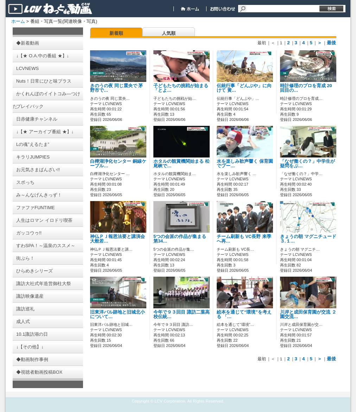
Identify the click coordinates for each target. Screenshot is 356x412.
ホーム (18, 21)
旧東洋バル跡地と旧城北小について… (117, 314)
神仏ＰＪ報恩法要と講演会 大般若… (117, 239)
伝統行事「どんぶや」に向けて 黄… (244, 88)
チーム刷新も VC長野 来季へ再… (244, 239)
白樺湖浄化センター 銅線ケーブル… (118, 163)
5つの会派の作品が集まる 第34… (179, 239)
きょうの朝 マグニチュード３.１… (308, 239)
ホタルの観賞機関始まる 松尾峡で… (181, 163)
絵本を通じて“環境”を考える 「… (244, 314)
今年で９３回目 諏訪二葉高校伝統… (181, 314)
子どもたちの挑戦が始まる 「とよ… (180, 88)
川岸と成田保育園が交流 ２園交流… (308, 314)
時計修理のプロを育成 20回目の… (306, 88)
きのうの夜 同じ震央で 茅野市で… (116, 88)
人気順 (169, 33)
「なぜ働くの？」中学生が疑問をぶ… (307, 163)
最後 (331, 42)
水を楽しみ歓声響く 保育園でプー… (245, 163)
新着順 (116, 33)
